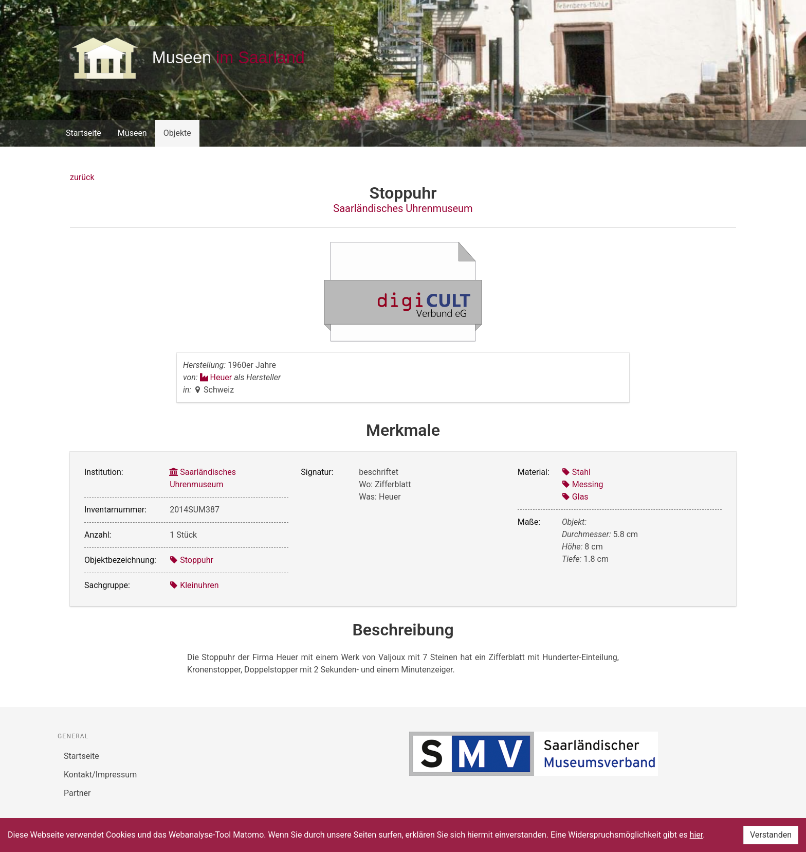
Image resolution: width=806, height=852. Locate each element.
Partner (77, 793)
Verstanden (771, 835)
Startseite (83, 133)
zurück (82, 177)
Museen (132, 133)
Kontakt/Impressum (100, 774)
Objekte (177, 133)
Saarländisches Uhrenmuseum (402, 208)
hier (696, 835)
